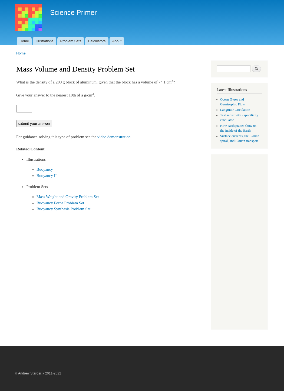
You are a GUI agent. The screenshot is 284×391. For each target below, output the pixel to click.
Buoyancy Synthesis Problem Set (63, 209)
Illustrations (45, 41)
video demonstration (114, 137)
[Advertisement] (239, 242)
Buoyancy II (47, 175)
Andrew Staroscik (31, 373)
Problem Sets (70, 41)
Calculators (96, 41)
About (116, 41)
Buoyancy (45, 169)
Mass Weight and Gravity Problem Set (68, 197)
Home (24, 41)
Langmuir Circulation (235, 110)
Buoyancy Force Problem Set (60, 203)
